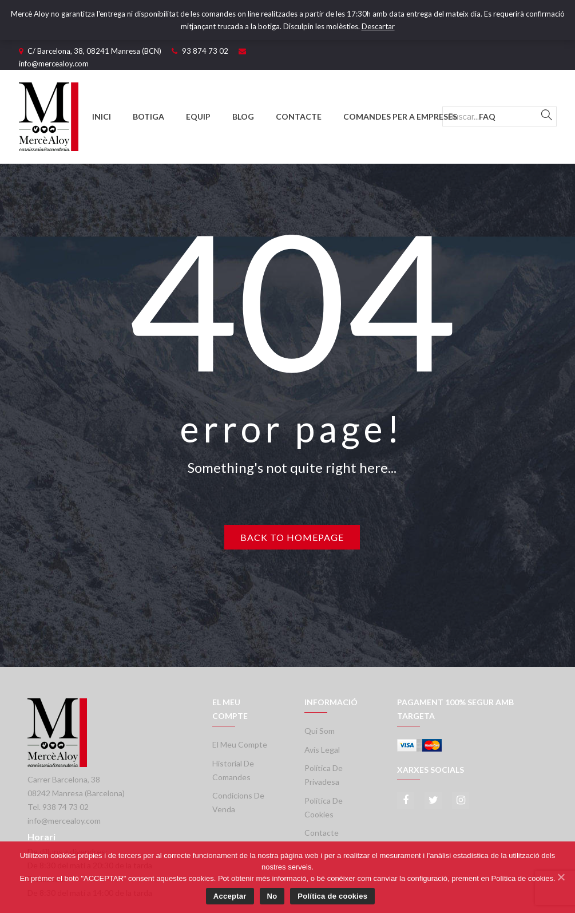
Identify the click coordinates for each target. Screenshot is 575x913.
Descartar (378, 26)
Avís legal (322, 749)
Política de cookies (332, 896)
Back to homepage (292, 537)
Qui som (319, 731)
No (272, 896)
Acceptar (230, 896)
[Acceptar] (560, 877)
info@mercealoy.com (54, 63)
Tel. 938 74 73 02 (58, 807)
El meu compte (239, 744)
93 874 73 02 (205, 51)
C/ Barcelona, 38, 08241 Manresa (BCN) (94, 51)
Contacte (321, 832)
